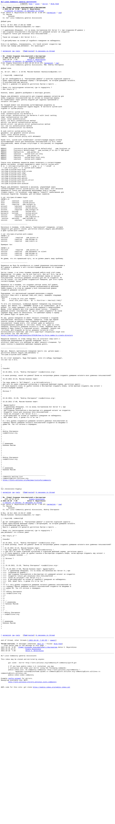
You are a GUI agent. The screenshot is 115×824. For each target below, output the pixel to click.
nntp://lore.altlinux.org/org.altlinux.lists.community (32, 815)
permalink (51, 15)
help (34, 4)
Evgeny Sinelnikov (37, 597)
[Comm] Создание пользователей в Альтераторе (37, 774)
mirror (49, 4)
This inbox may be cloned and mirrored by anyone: (23, 788)
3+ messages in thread (45, 61)
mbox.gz (40, 770)
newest (53, 766)
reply (18, 61)
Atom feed (58, 4)
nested (31, 61)
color (41, 4)
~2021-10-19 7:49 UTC (37, 766)
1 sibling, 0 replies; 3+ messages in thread (24, 13)
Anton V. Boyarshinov (36, 70)
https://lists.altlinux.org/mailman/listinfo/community (27, 575)
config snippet (14, 811)
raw (59, 15)
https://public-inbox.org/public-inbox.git (51, 821)
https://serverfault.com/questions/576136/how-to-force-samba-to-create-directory (37, 401)
